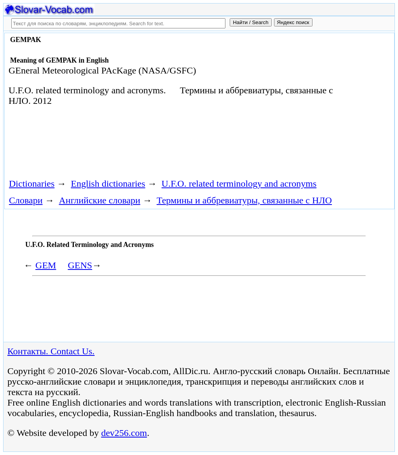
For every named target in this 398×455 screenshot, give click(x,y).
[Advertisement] (146, 145)
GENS (80, 265)
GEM (45, 265)
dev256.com (124, 433)
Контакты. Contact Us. (50, 351)
